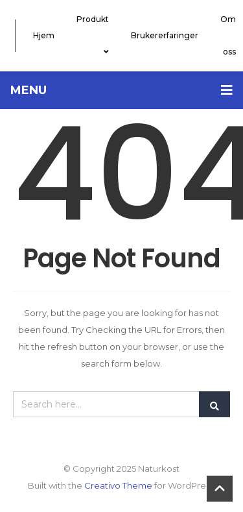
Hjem (43, 35)
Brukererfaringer (164, 35)
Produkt (92, 35)
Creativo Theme (118, 485)
